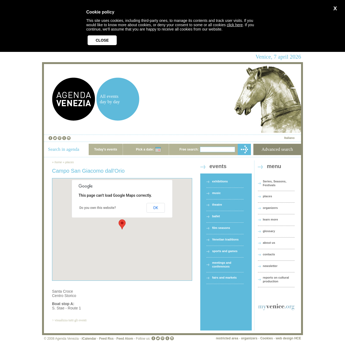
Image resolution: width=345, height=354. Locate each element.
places (69, 162)
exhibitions (220, 181)
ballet (216, 216)
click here (235, 25)
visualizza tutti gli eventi (71, 320)
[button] (122, 224)
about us (269, 242)
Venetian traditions (225, 239)
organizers (270, 207)
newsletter (270, 266)
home (58, 162)
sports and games (224, 251)
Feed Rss (106, 338)
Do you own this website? (98, 208)
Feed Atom (124, 338)
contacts (269, 254)
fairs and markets (224, 277)
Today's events (105, 149)
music (216, 193)
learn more (270, 219)
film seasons (221, 227)
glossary (269, 231)
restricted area (227, 338)
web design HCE (288, 338)
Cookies (266, 338)
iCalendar (89, 338)
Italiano (289, 137)
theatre (217, 204)
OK (155, 208)
